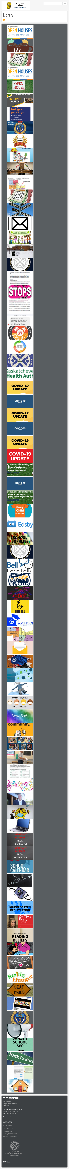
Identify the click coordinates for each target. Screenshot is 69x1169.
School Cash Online (10, 1136)
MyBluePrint (8, 1131)
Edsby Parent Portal (10, 1134)
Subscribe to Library (4, 20)
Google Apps (8, 1125)
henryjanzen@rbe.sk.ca (14, 1109)
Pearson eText (8, 1128)
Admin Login (7, 1117)
